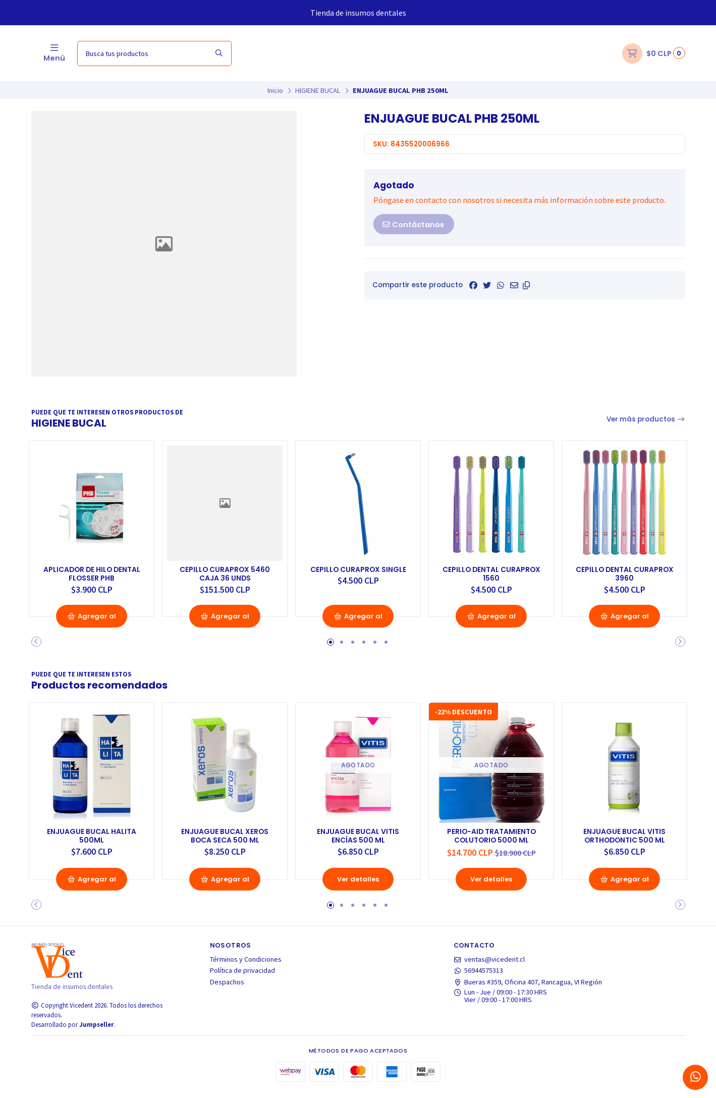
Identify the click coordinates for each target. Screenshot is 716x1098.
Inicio (275, 90)
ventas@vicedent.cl (489, 965)
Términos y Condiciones (246, 965)
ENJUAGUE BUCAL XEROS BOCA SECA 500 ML (225, 841)
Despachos (227, 987)
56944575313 (479, 976)
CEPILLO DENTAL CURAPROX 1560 (491, 571)
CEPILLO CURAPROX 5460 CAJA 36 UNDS (225, 571)
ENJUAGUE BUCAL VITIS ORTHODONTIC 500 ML (625, 841)
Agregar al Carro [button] (92, 627)
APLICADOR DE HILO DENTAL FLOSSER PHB (91, 571)
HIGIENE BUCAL (318, 90)
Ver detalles (358, 885)
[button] (526, 285)
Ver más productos (646, 419)
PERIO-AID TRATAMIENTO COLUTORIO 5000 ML (491, 841)
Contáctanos (412, 225)
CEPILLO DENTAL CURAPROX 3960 (624, 571)
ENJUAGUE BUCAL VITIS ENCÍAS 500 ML (358, 841)
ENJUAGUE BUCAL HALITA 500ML (92, 841)
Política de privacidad (242, 976)
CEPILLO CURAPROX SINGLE (358, 571)
